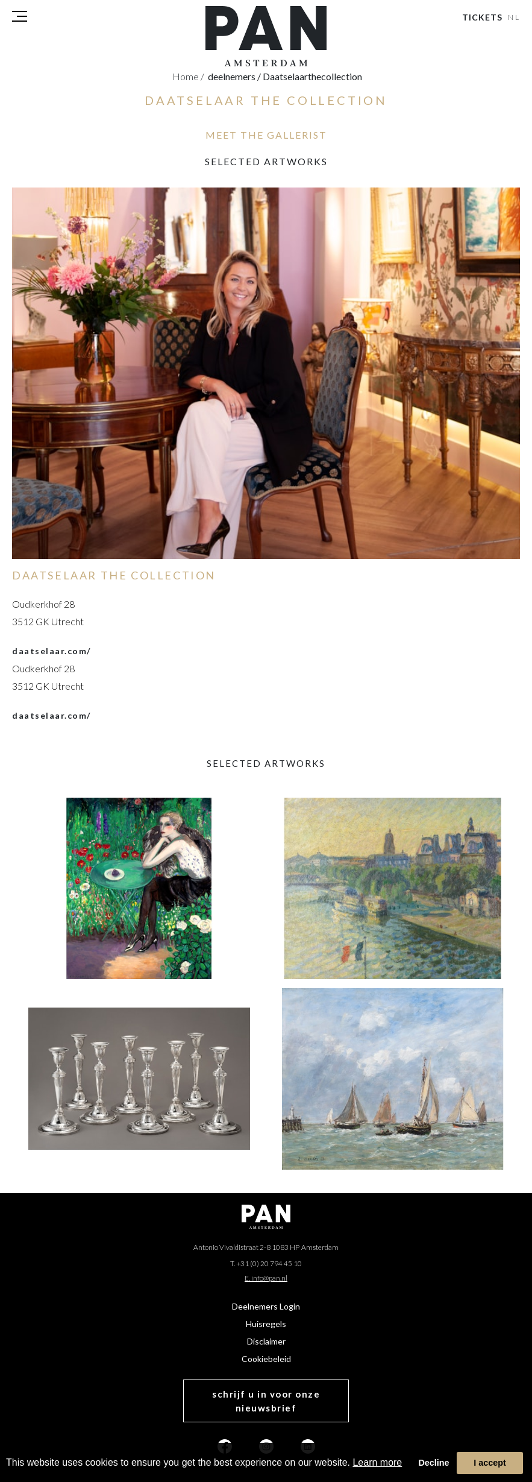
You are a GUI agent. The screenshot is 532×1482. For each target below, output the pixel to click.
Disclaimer (266, 1341)
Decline (433, 1463)
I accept (490, 1463)
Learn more (377, 1462)
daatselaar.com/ (51, 651)
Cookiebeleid (266, 1359)
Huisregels (266, 1324)
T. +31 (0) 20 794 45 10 (266, 1263)
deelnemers (234, 76)
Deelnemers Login (266, 1306)
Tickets (482, 17)
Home (188, 76)
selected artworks (266, 161)
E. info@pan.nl (266, 1277)
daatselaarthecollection (312, 76)
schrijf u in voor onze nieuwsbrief (266, 1401)
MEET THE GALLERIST (266, 134)
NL (514, 17)
